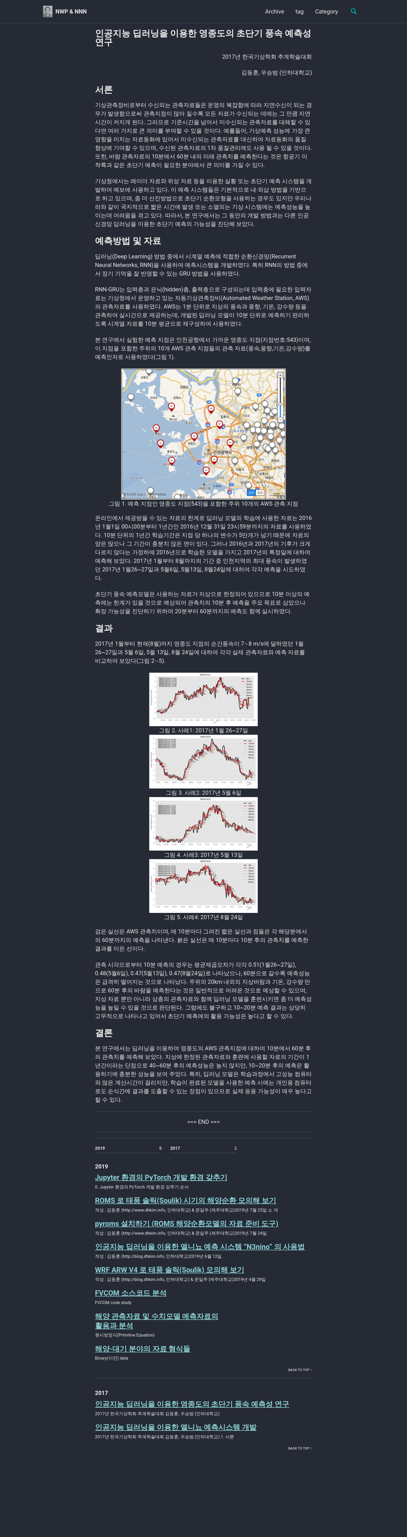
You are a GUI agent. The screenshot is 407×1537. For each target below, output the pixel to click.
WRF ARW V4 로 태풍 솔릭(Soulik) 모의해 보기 (169, 1270)
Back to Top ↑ (300, 1370)
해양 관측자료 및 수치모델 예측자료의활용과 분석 (156, 1321)
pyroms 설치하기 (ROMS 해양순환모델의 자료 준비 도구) (186, 1223)
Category (326, 11)
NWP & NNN (71, 11)
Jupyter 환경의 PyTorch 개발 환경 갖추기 (161, 1177)
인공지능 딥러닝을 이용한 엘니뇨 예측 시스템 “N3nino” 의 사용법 (200, 1246)
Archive (274, 11)
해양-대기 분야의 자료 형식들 (142, 1349)
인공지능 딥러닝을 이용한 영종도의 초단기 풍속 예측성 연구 (192, 1404)
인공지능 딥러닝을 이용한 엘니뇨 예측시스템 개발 (175, 1427)
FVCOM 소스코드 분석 (131, 1293)
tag (299, 11)
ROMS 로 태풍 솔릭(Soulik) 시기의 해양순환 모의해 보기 (185, 1200)
